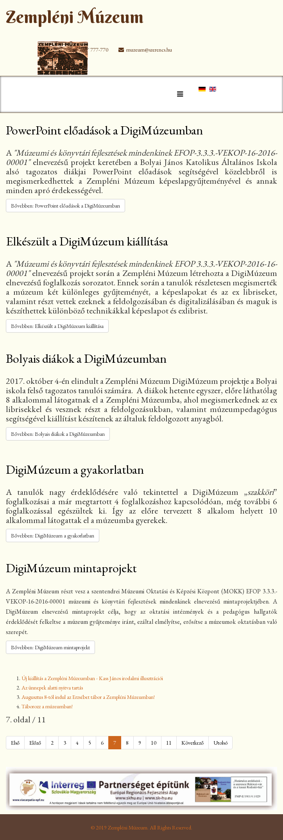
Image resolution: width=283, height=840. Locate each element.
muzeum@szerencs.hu (149, 49)
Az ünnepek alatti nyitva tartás (52, 687)
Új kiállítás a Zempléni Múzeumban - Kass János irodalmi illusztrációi (92, 678)
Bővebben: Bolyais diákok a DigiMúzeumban (58, 433)
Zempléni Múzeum (74, 17)
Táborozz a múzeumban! (47, 706)
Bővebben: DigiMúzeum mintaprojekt (50, 647)
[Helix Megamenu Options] (178, 93)
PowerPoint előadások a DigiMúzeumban (104, 130)
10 (153, 742)
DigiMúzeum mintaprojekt (71, 568)
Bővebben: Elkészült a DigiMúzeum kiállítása (57, 326)
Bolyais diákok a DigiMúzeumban (86, 358)
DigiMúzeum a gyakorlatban (75, 469)
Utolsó (220, 742)
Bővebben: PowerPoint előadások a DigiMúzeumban (65, 205)
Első (15, 742)
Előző (35, 742)
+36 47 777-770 (90, 49)
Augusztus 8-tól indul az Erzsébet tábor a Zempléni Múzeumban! (88, 696)
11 (169, 742)
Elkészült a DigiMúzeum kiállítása (87, 241)
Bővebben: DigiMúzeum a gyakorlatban (52, 535)
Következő (192, 742)
